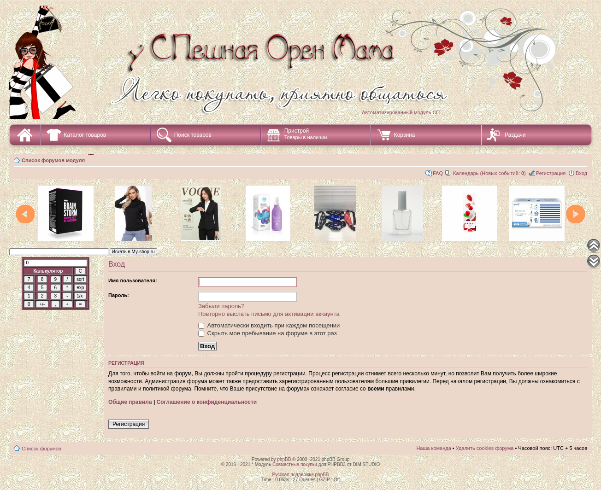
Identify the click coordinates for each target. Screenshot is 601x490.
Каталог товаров (85, 135)
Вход (581, 173)
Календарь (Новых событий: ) (489, 173)
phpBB (284, 459)
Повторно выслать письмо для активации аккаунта (269, 313)
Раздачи (515, 135)
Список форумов (41, 448)
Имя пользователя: (132, 280)
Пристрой (305, 134)
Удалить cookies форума (485, 448)
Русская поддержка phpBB (300, 474)
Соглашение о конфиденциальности (207, 402)
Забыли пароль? (221, 306)
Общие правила (130, 402)
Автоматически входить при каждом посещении (269, 325)
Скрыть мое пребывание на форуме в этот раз (267, 333)
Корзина (404, 135)
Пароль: (118, 295)
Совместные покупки (294, 464)
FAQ (438, 173)
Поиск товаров (193, 135)
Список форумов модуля (53, 160)
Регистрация (551, 173)
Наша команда (433, 448)
